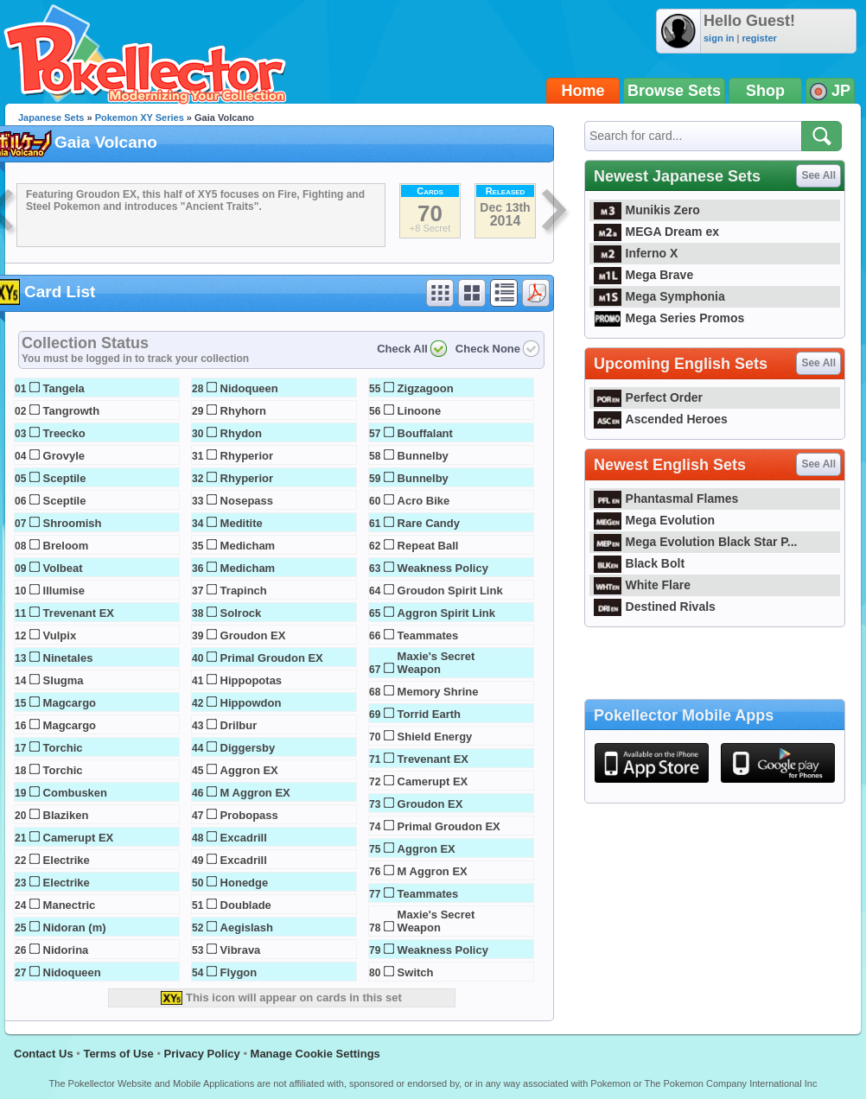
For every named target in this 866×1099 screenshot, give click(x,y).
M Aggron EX (255, 792)
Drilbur (239, 725)
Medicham (248, 545)
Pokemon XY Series (139, 117)
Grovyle (64, 455)
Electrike (66, 860)
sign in (719, 38)
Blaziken (66, 815)
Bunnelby (423, 455)
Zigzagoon (426, 388)
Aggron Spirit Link (446, 613)
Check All (402, 348)
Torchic (63, 747)
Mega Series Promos (669, 318)
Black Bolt (639, 563)
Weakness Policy (443, 568)
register (759, 38)
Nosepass (246, 500)
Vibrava (240, 949)
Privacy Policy (202, 1053)
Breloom (66, 545)
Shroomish (72, 523)
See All (818, 175)
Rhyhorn (243, 410)
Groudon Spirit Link (450, 590)
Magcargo (69, 702)
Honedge (244, 882)
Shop (765, 90)
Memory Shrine (438, 691)
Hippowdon (251, 702)
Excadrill (243, 837)
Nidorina (66, 949)
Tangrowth (71, 410)
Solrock (241, 613)
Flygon (239, 972)
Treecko (64, 433)
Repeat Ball (428, 545)
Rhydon (241, 433)
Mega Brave (643, 275)
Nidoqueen (72, 972)
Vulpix (60, 635)
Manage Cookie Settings (315, 1053)
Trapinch (243, 590)
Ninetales (68, 657)
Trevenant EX (78, 613)
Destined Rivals (655, 606)
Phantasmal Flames (666, 498)
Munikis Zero (647, 210)
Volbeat (63, 568)
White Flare (642, 585)
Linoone (420, 410)
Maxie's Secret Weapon (436, 663)
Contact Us (43, 1053)
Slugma (63, 680)
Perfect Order (648, 397)
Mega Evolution (654, 520)
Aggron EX (249, 770)
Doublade (245, 905)
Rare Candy (429, 523)
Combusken (75, 792)
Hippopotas (251, 680)
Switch (416, 972)
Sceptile (64, 478)
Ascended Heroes (661, 419)
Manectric (69, 905)
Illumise (64, 590)
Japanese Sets (51, 117)
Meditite (241, 523)
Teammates (428, 635)
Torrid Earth (429, 714)
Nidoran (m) (74, 927)
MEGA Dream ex (656, 231)
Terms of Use (118, 1053)
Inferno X (636, 253)
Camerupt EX (78, 837)
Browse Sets (674, 90)
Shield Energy (435, 736)
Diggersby (248, 747)
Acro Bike (424, 500)
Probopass (249, 815)
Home (583, 90)
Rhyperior (246, 455)
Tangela (64, 388)
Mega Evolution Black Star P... (696, 542)
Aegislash (246, 927)
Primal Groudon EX (271, 657)
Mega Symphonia (659, 296)
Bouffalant (425, 433)
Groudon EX (253, 635)
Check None (487, 348)
